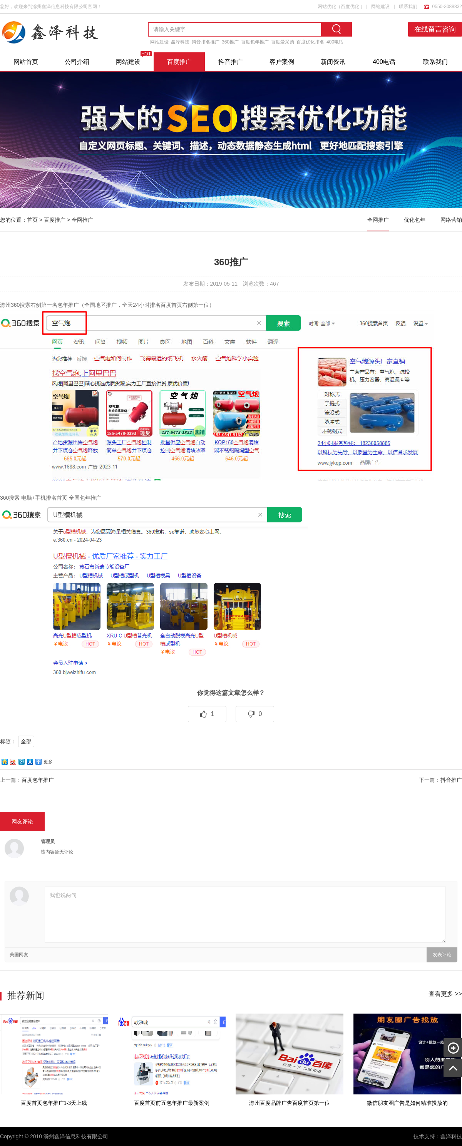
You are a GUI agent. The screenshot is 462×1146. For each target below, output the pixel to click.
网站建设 (380, 6)
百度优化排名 (310, 42)
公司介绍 (77, 62)
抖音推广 (230, 62)
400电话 (334, 42)
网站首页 (25, 62)
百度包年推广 (255, 42)
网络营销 (451, 220)
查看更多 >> (445, 993)
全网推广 (82, 220)
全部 (26, 741)
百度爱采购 (282, 42)
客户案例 (282, 62)
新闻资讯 (333, 62)
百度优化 (350, 6)
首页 (32, 220)
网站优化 (327, 6)
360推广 (230, 42)
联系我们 (408, 6)
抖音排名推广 (205, 42)
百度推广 (179, 62)
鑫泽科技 (180, 42)
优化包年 (414, 220)
